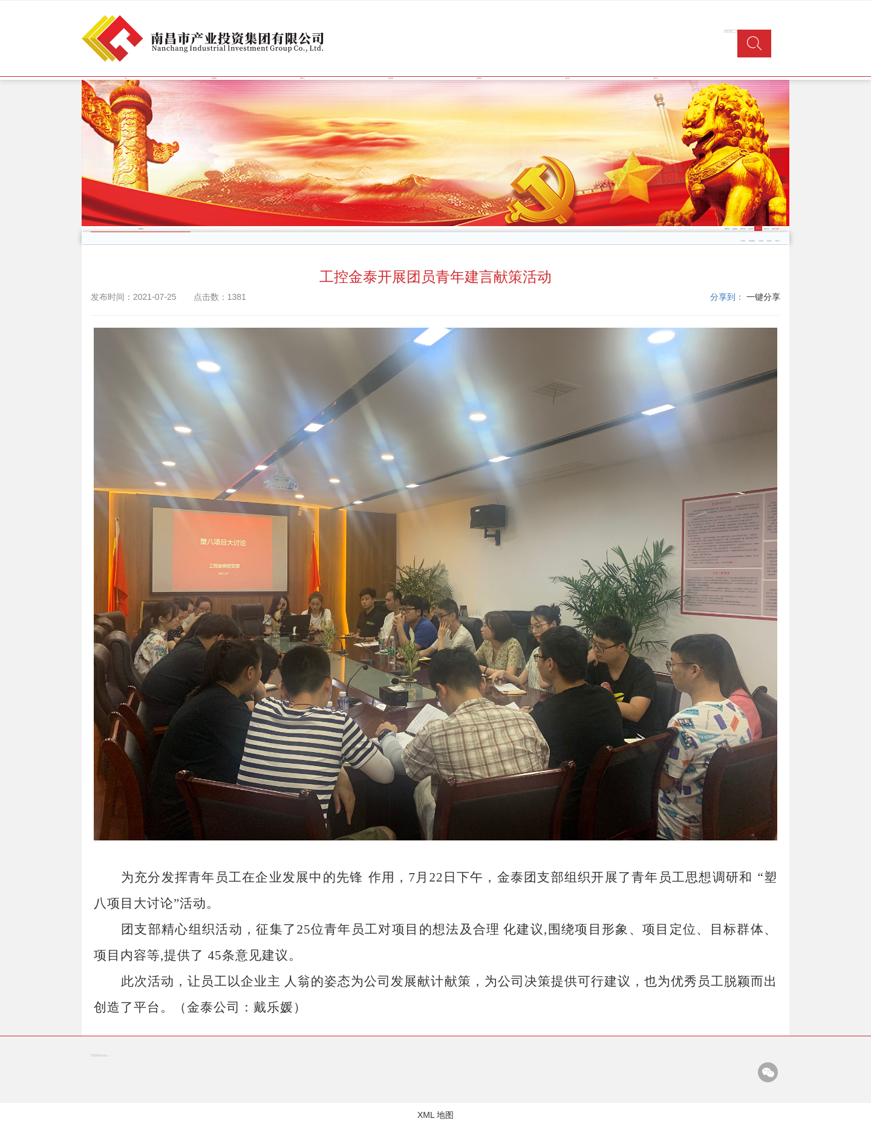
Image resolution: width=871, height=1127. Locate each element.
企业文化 (567, 78)
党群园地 (479, 78)
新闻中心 (302, 78)
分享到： (727, 297)
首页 (126, 78)
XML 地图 (435, 1115)
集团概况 (214, 78)
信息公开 (655, 78)
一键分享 (763, 297)
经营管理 (390, 78)
